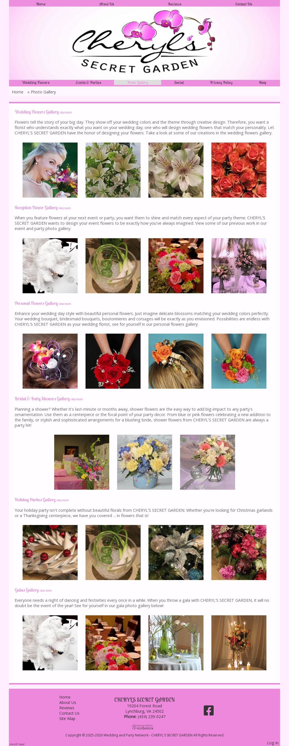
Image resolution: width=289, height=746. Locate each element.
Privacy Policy (221, 82)
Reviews (174, 3)
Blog (262, 82)
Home (40, 3)
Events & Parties (88, 82)
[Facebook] (209, 712)
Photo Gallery (137, 82)
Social (179, 82)
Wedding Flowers (35, 82)
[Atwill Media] (144, 727)
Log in (273, 742)
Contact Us (243, 3)
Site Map (71, 718)
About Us (107, 3)
